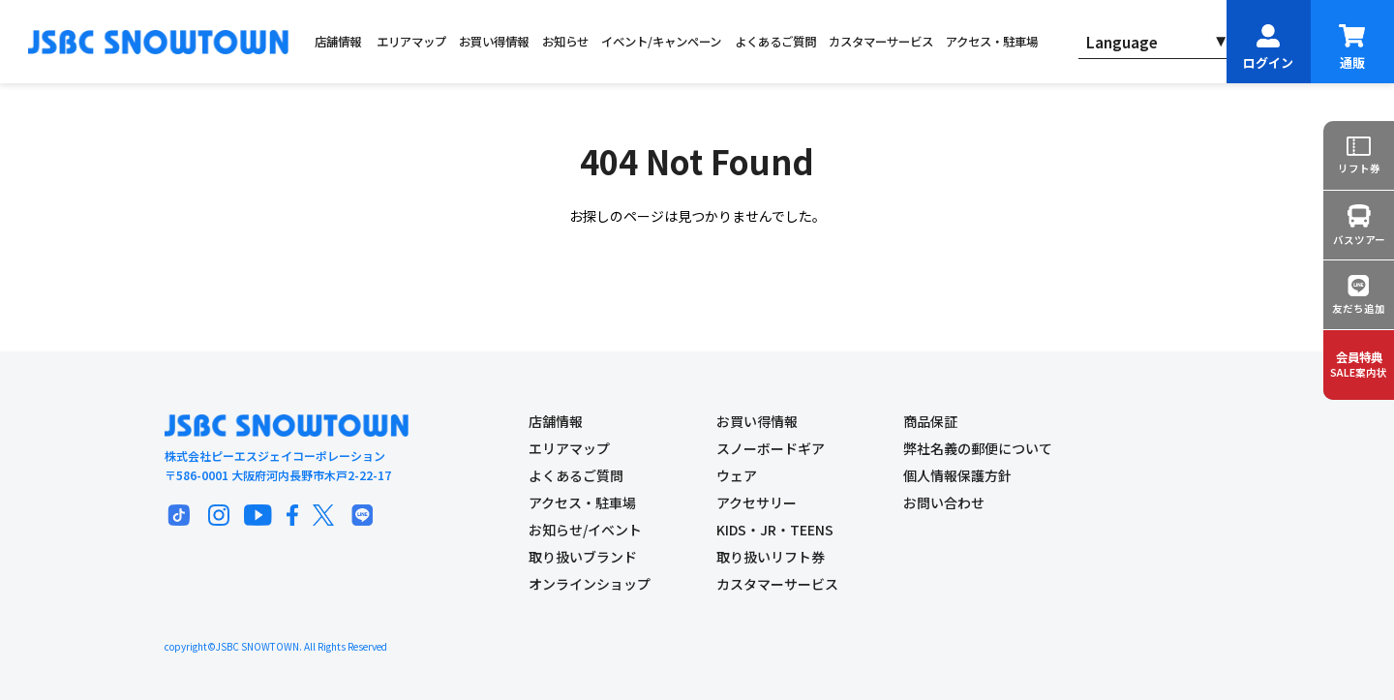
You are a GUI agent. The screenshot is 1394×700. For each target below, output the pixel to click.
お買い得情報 (494, 41)
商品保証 (930, 421)
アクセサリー (756, 502)
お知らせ (565, 41)
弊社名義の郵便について (977, 448)
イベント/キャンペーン (661, 41)
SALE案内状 (1358, 364)
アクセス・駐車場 (992, 41)
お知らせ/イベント (585, 529)
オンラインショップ (590, 584)
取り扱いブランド (583, 556)
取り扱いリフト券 (770, 556)
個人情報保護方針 (957, 475)
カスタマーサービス (881, 41)
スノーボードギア (770, 448)
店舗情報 (338, 41)
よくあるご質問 (775, 41)
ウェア (736, 475)
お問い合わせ (944, 502)
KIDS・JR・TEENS (774, 529)
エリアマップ (411, 41)
